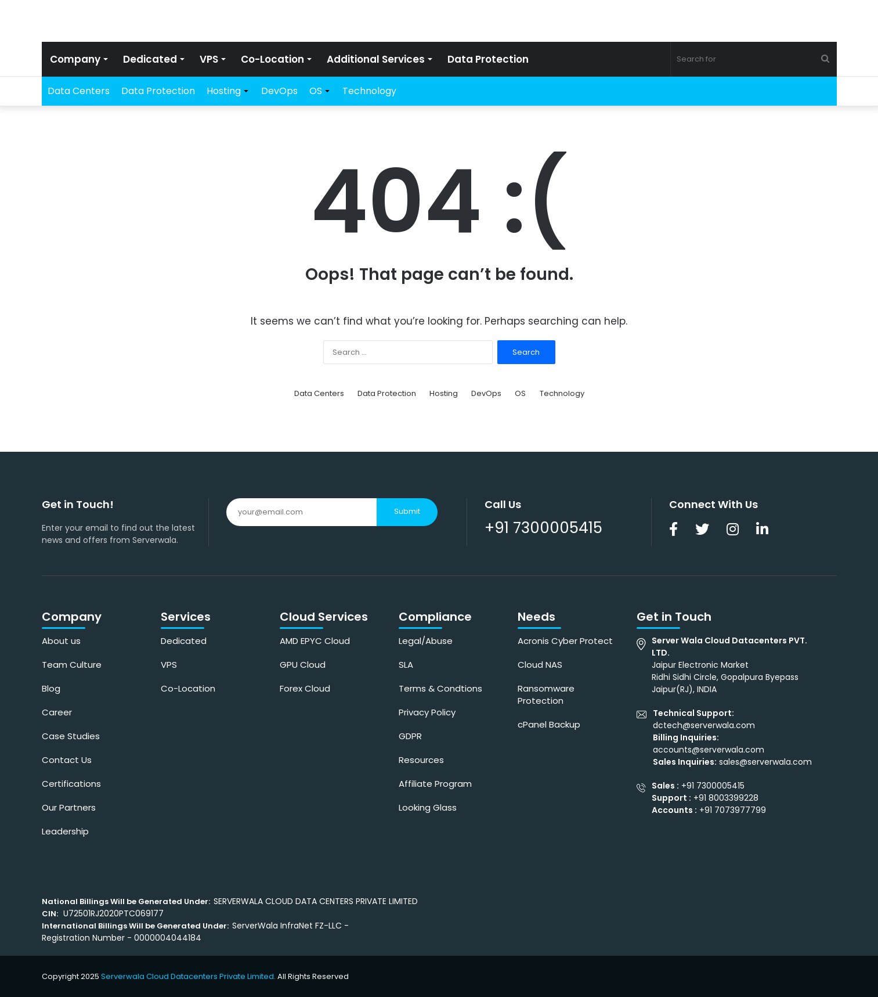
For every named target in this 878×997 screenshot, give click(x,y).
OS (315, 91)
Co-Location (272, 59)
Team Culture (72, 664)
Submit (407, 511)
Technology (369, 91)
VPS (209, 59)
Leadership (65, 831)
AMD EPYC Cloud (315, 641)
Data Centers (79, 91)
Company (75, 59)
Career (57, 712)
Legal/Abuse (426, 641)
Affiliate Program (435, 784)
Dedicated (150, 59)
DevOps (279, 91)
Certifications (71, 784)
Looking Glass (428, 807)
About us (61, 641)
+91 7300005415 (543, 527)
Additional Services (376, 59)
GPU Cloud (303, 664)
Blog (51, 688)
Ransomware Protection (546, 694)
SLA (406, 664)
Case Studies (71, 736)
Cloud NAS (540, 664)
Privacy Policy (427, 712)
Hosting (224, 91)
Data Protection (488, 59)
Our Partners (69, 807)
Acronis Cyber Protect (565, 641)
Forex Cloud (305, 688)
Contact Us (67, 760)
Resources (421, 760)
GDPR (410, 736)
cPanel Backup (549, 724)
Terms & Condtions (440, 688)
